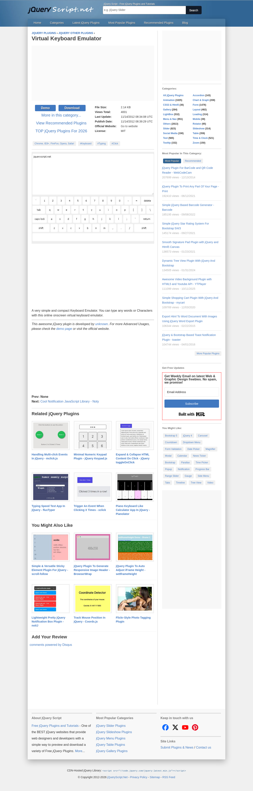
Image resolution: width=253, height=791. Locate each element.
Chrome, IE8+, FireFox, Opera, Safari (54, 143)
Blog (185, 22)
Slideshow (198, 128)
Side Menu (203, 476)
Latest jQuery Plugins (86, 22)
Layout (196, 109)
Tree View (196, 482)
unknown (101, 324)
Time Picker (202, 462)
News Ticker (199, 455)
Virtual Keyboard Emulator (66, 38)
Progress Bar (202, 469)
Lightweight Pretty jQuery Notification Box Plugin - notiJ (48, 621)
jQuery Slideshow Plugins (114, 732)
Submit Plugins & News (176, 747)
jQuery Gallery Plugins (111, 751)
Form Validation (173, 449)
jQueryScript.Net (117, 777)
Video (210, 482)
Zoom (196, 142)
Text (165, 138)
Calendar (182, 455)
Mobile (196, 119)
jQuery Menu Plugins (111, 738)
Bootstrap (170, 462)
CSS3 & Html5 (171, 104)
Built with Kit (192, 414)
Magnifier (210, 449)
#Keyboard (86, 143)
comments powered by (51, 644)
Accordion (198, 95)
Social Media (170, 133)
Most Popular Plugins (121, 22)
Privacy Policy (138, 777)
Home (37, 22)
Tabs (167, 482)
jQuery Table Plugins (110, 744)
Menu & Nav (170, 119)
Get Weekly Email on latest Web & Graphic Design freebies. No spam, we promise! (190, 379)
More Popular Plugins (208, 353)
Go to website (129, 126)
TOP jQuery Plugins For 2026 (61, 131)
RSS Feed (168, 777)
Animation (169, 100)
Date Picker (193, 449)
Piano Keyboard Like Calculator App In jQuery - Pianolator (133, 509)
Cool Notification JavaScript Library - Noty (69, 401)
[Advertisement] (93, 73)
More (78, 751)
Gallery (167, 109)
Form (196, 104)
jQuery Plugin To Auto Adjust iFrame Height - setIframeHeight (130, 570)
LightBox (168, 114)
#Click (115, 143)
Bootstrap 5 (171, 435)
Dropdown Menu (191, 442)
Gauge (188, 476)
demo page (64, 328)
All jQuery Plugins (173, 95)
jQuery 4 (187, 435)
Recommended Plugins (159, 22)
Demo (45, 108)
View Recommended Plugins (61, 123)
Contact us (203, 747)
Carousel (203, 435)
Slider (166, 128)
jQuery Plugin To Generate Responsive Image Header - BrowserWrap (92, 570)
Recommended (193, 161)
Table (196, 133)
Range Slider (172, 476)
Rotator (197, 123)
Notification (184, 469)
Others (167, 123)
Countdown (171, 442)
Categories (57, 22)
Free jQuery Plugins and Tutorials (62, 8)
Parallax (185, 462)
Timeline (180, 482)
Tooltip (167, 142)
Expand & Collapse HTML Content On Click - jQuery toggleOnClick (132, 458)
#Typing (101, 143)
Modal (168, 455)
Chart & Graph (201, 100)
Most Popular (172, 161)
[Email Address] (191, 392)
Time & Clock (200, 138)
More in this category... (61, 115)
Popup (168, 469)
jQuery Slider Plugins (111, 725)
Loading (197, 114)
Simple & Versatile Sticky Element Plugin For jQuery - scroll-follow (50, 570)
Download (71, 108)
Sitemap (155, 777)
